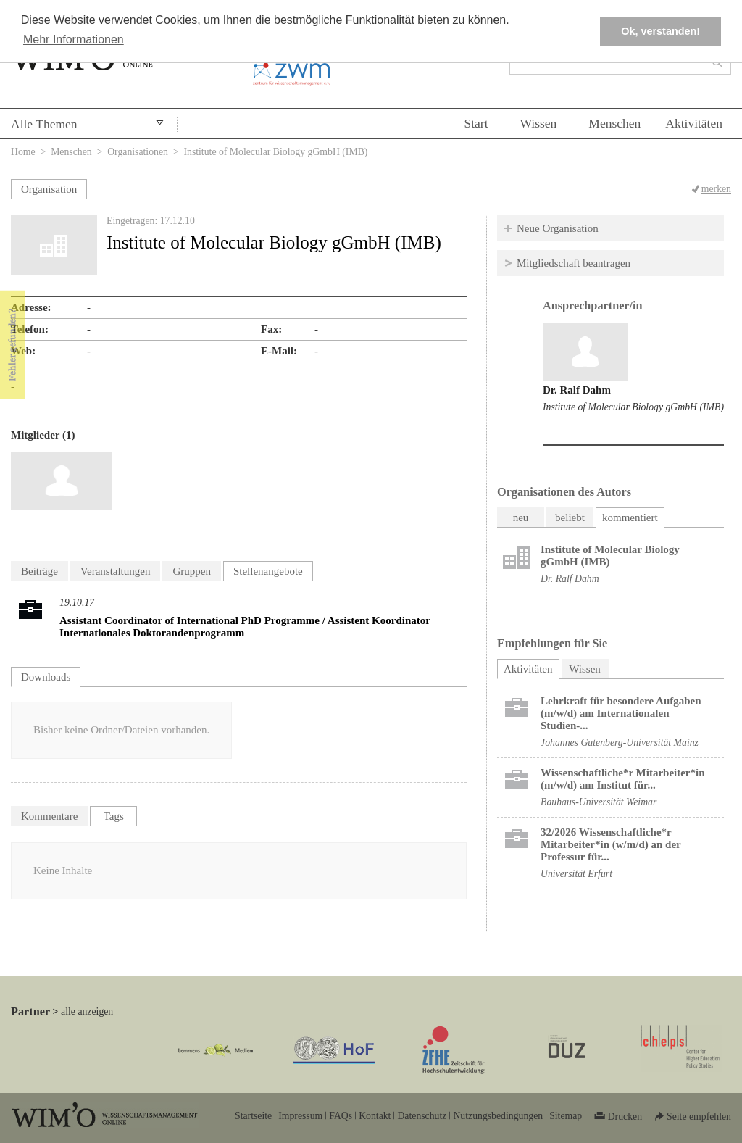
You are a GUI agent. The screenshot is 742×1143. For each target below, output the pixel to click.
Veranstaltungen (115, 571)
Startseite (253, 1115)
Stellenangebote (268, 571)
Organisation (49, 189)
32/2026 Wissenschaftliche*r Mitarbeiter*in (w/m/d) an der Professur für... (610, 844)
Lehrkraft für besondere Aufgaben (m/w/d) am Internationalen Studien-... (621, 713)
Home (23, 151)
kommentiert (630, 517)
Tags (114, 816)
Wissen (538, 123)
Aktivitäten (693, 123)
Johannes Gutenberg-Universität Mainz (620, 742)
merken (716, 188)
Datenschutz (421, 1115)
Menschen (614, 123)
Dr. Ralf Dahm (577, 390)
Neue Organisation (558, 228)
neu (521, 517)
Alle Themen (44, 124)
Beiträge (39, 571)
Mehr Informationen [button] (73, 39)
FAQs (340, 1115)
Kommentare (49, 816)
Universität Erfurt (576, 873)
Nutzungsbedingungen (498, 1115)
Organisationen (137, 151)
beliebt (570, 517)
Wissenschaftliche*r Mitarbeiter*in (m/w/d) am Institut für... (623, 779)
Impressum (300, 1115)
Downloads (45, 677)
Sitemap (565, 1115)
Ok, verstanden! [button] (660, 31)
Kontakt (375, 1115)
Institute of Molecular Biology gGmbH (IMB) (633, 407)
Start (476, 123)
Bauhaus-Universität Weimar (598, 802)
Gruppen (191, 571)
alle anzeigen (87, 1011)
